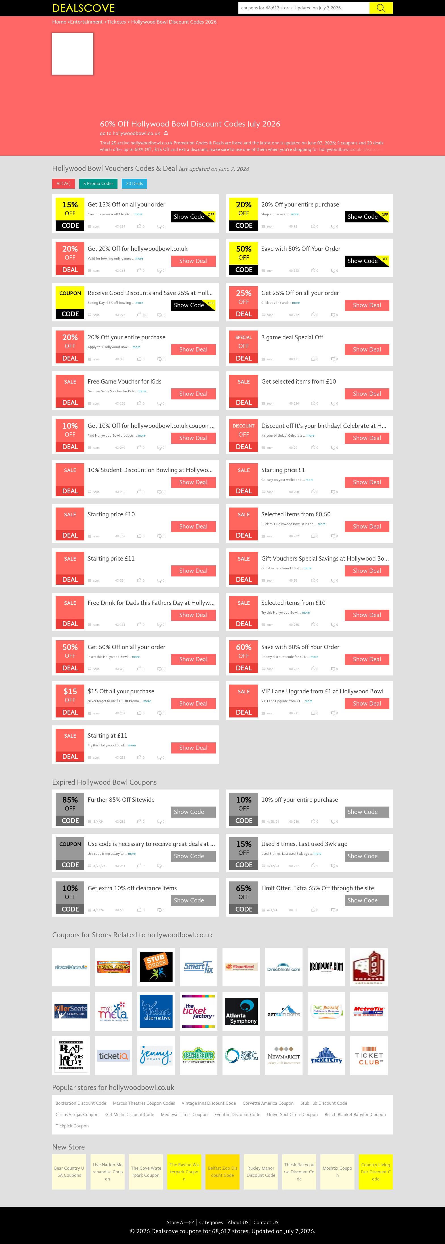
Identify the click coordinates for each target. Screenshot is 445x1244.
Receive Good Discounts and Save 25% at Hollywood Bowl (152, 293)
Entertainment (86, 22)
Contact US (265, 1223)
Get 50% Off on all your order (126, 647)
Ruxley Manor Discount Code (261, 1172)
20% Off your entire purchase (300, 204)
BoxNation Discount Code (81, 1103)
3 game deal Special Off (292, 337)
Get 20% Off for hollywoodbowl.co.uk (138, 248)
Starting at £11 (107, 735)
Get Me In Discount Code (129, 1114)
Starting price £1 (283, 470)
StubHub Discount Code (324, 1103)
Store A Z (180, 1223)
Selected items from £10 (293, 603)
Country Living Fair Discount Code (376, 1172)
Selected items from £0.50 (296, 514)
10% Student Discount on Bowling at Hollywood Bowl (152, 470)
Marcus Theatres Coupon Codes (144, 1103)
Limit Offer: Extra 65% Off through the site (317, 888)
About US (238, 1223)
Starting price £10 (111, 514)
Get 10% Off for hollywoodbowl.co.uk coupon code (152, 426)
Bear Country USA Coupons (69, 1172)
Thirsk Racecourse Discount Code (299, 1172)
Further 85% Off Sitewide (121, 799)
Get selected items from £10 (298, 381)
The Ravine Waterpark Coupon (184, 1172)
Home (59, 22)
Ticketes (116, 22)
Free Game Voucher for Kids (124, 381)
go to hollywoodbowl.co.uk (134, 133)
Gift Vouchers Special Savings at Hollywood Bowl (325, 558)
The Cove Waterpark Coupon (146, 1172)
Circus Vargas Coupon (77, 1114)
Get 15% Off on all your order (126, 204)
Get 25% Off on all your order (300, 293)
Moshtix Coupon (337, 1172)
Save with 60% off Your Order (300, 647)
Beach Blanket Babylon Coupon (355, 1114)
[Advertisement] (243, 75)
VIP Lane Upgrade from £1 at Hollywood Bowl (322, 691)
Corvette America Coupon (268, 1103)
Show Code (189, 216)
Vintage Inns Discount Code (209, 1103)
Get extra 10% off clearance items (132, 888)
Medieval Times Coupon (184, 1114)
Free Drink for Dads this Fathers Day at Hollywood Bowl (152, 603)
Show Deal (193, 261)
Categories (211, 1223)
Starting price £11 (111, 558)
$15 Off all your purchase (121, 691)
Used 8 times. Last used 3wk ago (304, 844)
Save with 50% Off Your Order (301, 248)
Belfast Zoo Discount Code (222, 1172)
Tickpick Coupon (72, 1126)
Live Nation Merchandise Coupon (108, 1172)
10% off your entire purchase (299, 799)
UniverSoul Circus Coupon (292, 1114)
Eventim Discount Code (237, 1114)
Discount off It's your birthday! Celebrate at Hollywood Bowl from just (325, 426)
